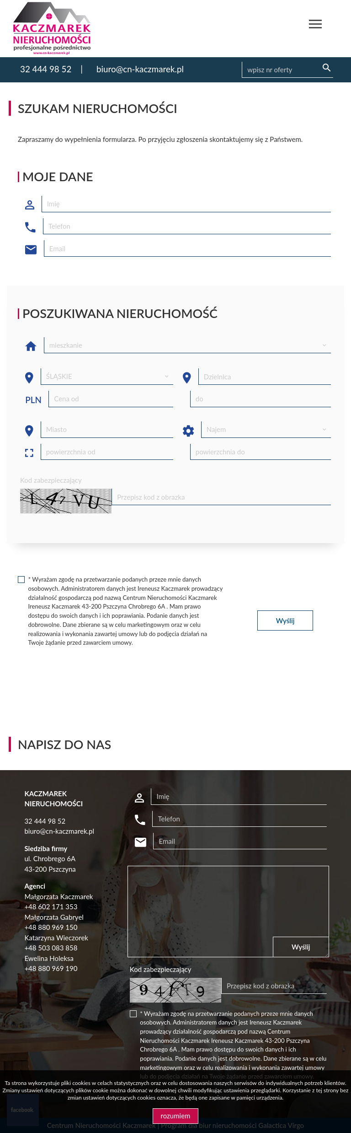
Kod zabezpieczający (51, 480)
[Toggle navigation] (315, 25)
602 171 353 (57, 906)
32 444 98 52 (45, 69)
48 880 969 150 (52, 927)
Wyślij (285, 620)
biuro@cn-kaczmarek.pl (140, 69)
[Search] (287, 70)
